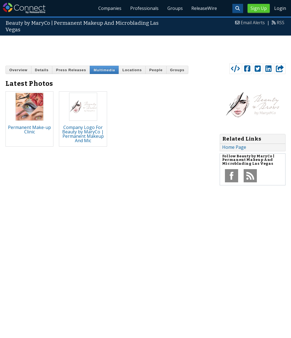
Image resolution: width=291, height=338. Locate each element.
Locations (132, 70)
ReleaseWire (204, 8)
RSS (280, 23)
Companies (109, 8)
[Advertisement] (145, 48)
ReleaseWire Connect (24, 8)
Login (280, 8)
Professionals (144, 8)
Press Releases (71, 70)
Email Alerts (253, 23)
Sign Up (259, 8)
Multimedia (104, 70)
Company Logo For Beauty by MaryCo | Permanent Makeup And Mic (83, 134)
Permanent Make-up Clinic (29, 129)
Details (42, 70)
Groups (175, 8)
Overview (18, 70)
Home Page (234, 147)
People (156, 70)
